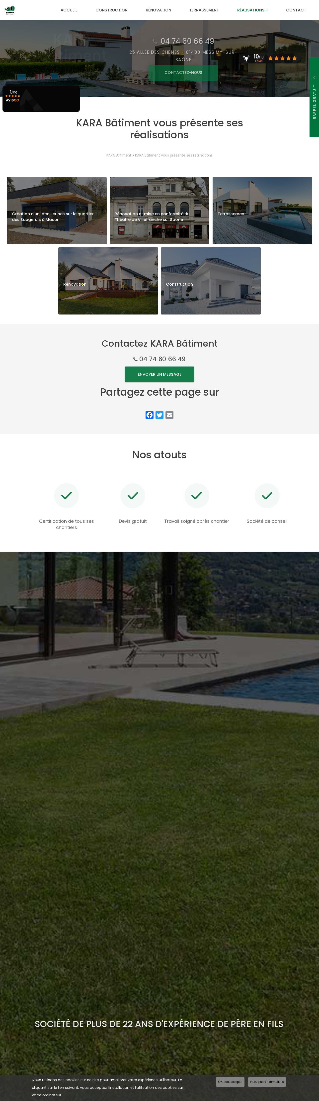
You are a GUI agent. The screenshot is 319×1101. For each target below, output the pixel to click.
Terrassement (209, 10)
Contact (297, 10)
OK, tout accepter (230, 1083)
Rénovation (165, 10)
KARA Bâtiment (118, 155)
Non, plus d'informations (267, 1083)
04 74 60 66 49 (162, 359)
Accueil (79, 10)
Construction (120, 10)
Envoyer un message (159, 374)
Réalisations (255, 10)
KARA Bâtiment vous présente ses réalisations (174, 155)
